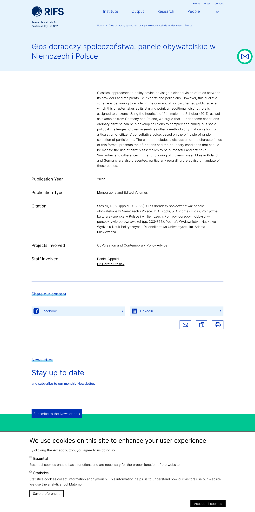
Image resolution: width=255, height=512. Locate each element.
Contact (219, 3)
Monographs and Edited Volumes (122, 192)
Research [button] (165, 11)
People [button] (193, 11)
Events (196, 3)
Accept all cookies (208, 504)
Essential (40, 458)
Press (207, 3)
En (218, 11)
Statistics (40, 473)
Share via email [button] (185, 324)
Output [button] (137, 11)
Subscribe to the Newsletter (55, 414)
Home (100, 25)
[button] (201, 324)
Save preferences (46, 494)
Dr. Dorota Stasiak (110, 264)
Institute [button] (110, 11)
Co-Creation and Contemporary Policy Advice (132, 245)
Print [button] (217, 324)
